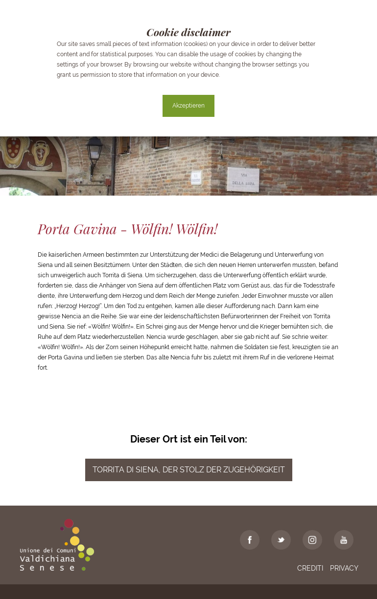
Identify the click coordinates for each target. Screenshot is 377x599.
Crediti (310, 568)
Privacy (344, 568)
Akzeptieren (188, 105)
